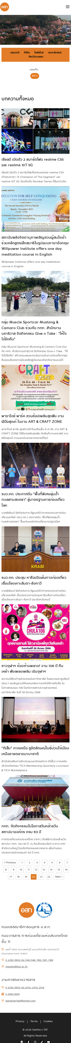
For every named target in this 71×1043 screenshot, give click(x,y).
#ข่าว (35, 75)
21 (41, 877)
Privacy (20, 1021)
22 (48, 877)
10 (21, 870)
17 (11, 877)
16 (66, 870)
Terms (34, 1021)
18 (18, 877)
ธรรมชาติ (14, 52)
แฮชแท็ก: (34, 69)
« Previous (10, 862)
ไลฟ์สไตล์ (38, 52)
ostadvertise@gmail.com (18, 1001)
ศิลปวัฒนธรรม (36, 56)
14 (51, 870)
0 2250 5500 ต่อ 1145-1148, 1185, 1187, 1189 (27, 960)
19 (26, 877)
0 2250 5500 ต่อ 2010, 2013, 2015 (22, 987)
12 (36, 870)
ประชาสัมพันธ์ (54, 52)
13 (44, 870)
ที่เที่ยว (27, 52)
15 (59, 870)
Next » (59, 877)
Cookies (48, 1021)
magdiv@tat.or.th (14, 967)
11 (29, 870)
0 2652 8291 (10, 994)
